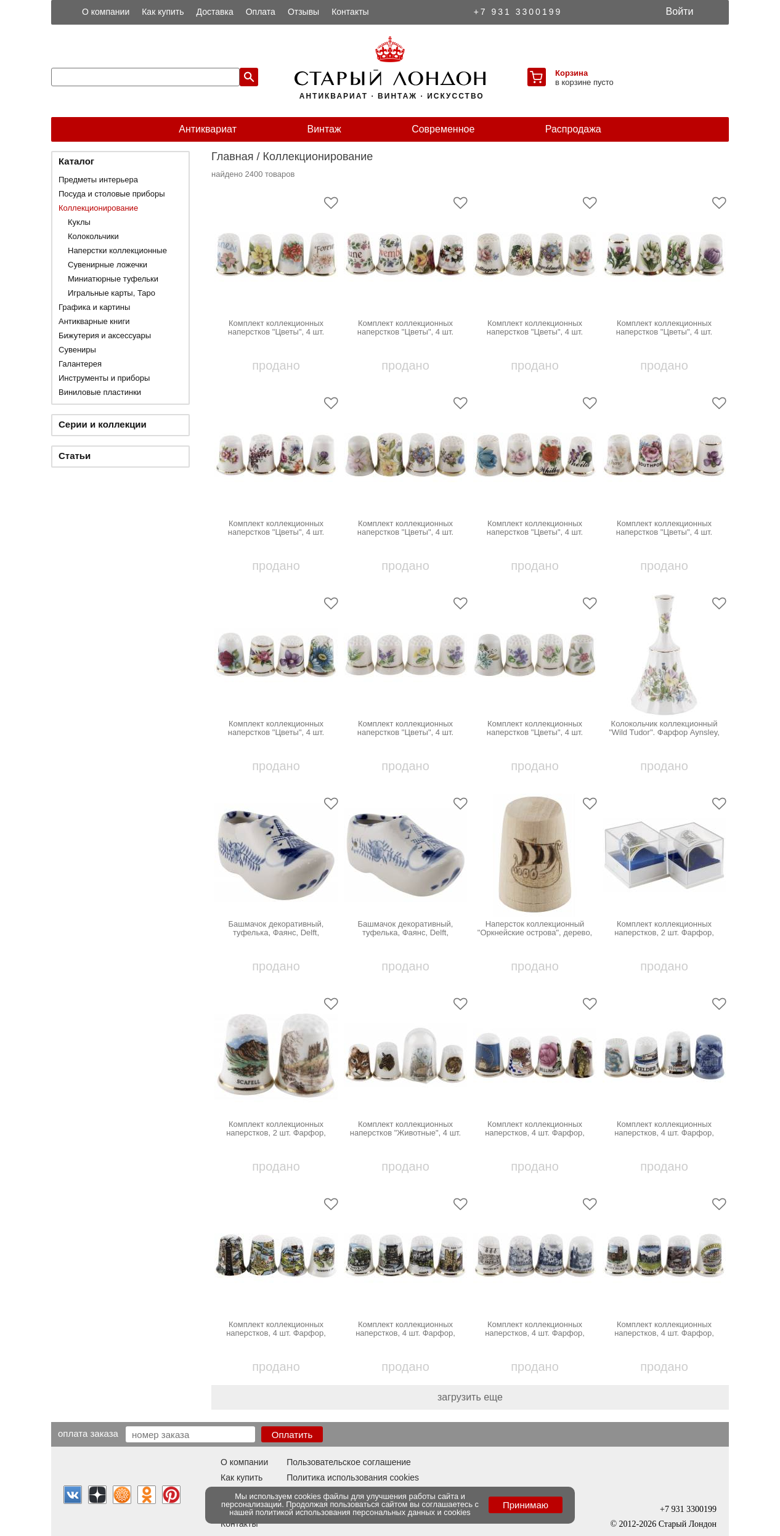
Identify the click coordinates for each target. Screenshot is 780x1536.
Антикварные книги (94, 321)
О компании (105, 12)
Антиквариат (208, 129)
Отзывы (303, 12)
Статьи (75, 455)
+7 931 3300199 (518, 12)
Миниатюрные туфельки (113, 278)
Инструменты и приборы (104, 378)
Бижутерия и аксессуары (105, 335)
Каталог (76, 161)
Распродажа (573, 129)
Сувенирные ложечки (107, 264)
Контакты (349, 12)
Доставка (215, 12)
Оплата (260, 12)
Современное (443, 129)
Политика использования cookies (352, 1477)
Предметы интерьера (98, 179)
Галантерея (80, 363)
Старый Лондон (688, 1524)
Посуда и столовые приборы (112, 193)
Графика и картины (94, 307)
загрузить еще (470, 1397)
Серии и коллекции (103, 424)
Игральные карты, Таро (111, 293)
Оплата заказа (88, 1433)
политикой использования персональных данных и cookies (363, 1512)
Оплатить (292, 1434)
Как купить (163, 12)
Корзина (571, 73)
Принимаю (525, 1505)
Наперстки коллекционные (117, 250)
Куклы (79, 222)
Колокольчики (93, 236)
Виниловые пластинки (100, 392)
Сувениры (77, 349)
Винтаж (324, 129)
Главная (232, 156)
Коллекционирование (98, 208)
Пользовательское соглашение (348, 1462)
